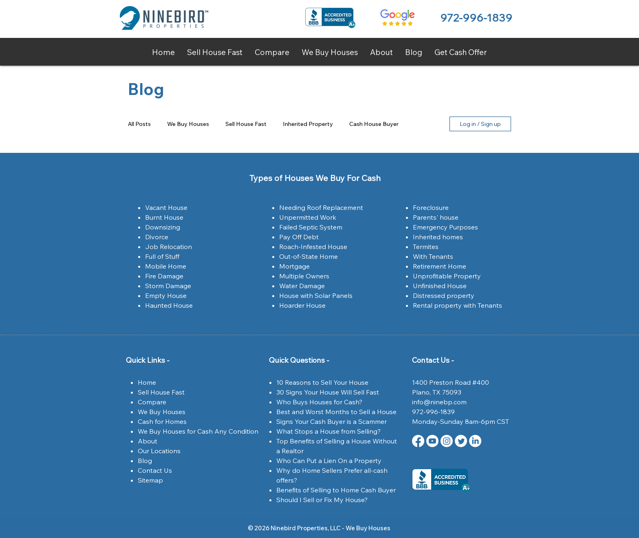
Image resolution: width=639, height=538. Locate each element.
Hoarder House (302, 305)
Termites (425, 247)
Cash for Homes (162, 421)
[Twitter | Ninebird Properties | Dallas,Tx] (461, 441)
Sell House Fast (246, 124)
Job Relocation (168, 247)
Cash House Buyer (374, 124)
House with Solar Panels (316, 295)
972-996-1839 (476, 17)
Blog (145, 460)
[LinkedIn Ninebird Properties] (475, 441)
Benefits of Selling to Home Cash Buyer (336, 490)
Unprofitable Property (447, 276)
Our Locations (159, 451)
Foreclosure (431, 207)
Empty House (166, 295)
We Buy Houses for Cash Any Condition (198, 431)
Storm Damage (168, 286)
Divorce (156, 237)
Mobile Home (165, 266)
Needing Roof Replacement (321, 207)
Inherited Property (308, 124)
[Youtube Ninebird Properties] (432, 441)
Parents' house (435, 217)
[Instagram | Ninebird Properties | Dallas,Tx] (447, 441)
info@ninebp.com (439, 402)
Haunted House (169, 305)
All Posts (139, 124)
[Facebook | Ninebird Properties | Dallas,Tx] (418, 441)
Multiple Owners (304, 276)
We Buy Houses (188, 124)
